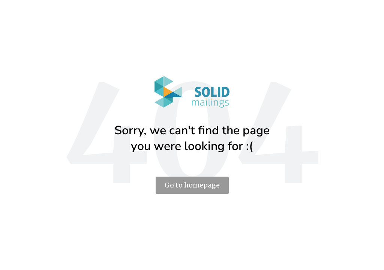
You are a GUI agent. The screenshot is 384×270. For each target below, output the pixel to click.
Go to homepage (192, 185)
